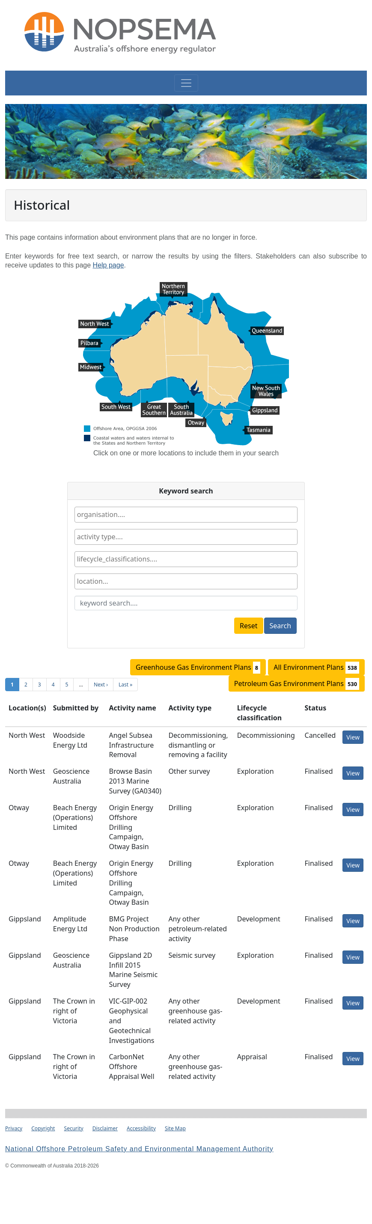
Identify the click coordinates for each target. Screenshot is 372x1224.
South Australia (181, 406)
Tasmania (257, 431)
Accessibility (141, 1128)
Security (73, 1128)
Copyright (43, 1128)
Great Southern (154, 406)
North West (95, 325)
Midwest (92, 368)
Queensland (266, 332)
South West (116, 406)
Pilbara (90, 344)
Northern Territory (173, 287)
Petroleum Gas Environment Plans (296, 684)
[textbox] (126, 514)
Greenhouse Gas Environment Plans (198, 668)
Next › (101, 684)
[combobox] (186, 515)
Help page (108, 265)
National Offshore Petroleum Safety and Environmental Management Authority (139, 1149)
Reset (248, 625)
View (353, 737)
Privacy (13, 1128)
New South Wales (266, 387)
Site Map (175, 1128)
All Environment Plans (316, 668)
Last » (125, 684)
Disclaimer (105, 1128)
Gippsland (264, 411)
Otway (195, 421)
